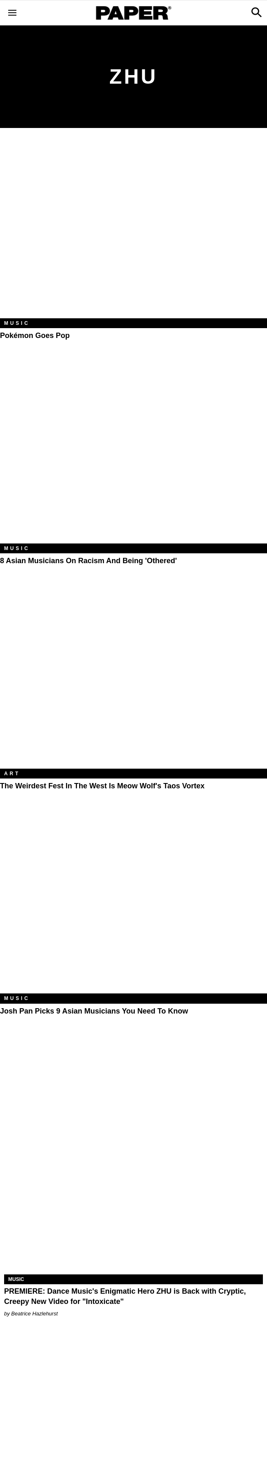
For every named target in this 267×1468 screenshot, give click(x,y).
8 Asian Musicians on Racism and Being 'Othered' (88, 561)
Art (12, 773)
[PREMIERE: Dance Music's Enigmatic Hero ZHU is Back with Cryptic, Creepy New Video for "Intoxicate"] (133, 1209)
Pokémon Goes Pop (35, 335)
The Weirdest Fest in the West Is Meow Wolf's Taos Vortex (102, 786)
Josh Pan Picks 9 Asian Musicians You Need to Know (94, 1011)
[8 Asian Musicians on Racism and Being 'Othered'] (133, 454)
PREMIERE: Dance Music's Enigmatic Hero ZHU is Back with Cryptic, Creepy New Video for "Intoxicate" (125, 1296)
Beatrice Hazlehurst (34, 1313)
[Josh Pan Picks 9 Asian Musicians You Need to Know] (133, 904)
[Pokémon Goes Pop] (133, 229)
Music (17, 323)
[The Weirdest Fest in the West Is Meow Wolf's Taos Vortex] (133, 680)
